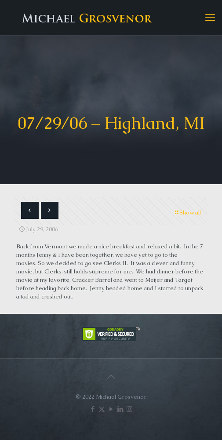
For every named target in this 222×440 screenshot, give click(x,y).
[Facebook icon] (92, 409)
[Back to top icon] (111, 376)
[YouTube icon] (111, 409)
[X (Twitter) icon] (101, 409)
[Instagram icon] (129, 409)
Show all (187, 212)
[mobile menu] (210, 17)
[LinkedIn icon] (120, 409)
